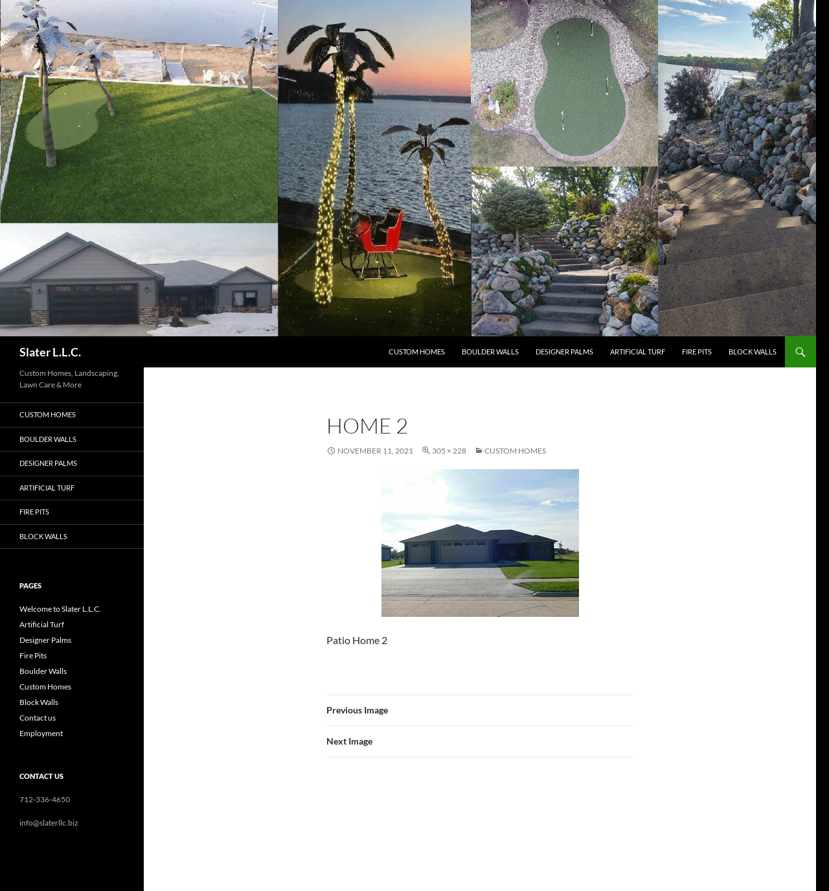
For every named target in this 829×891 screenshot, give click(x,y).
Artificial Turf (637, 351)
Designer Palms (564, 351)
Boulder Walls (490, 351)
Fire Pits (697, 351)
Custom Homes (417, 351)
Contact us (37, 718)
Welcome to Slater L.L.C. (60, 609)
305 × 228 (449, 451)
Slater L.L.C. (50, 352)
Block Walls (753, 351)
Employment (41, 733)
